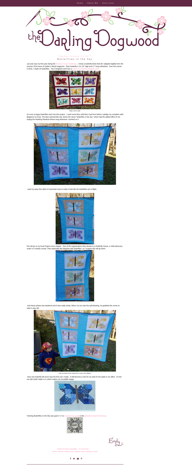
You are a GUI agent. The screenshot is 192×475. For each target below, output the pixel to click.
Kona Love (108, 3)
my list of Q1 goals (72, 416)
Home (80, 3)
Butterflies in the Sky (74, 59)
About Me (92, 3)
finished (60, 451)
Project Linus (69, 451)
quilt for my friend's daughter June (85, 69)
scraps (95, 451)
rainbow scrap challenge (83, 451)
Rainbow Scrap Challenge (66, 64)
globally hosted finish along (95, 416)
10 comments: (84, 449)
